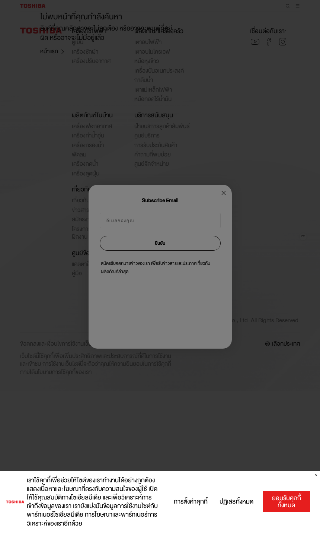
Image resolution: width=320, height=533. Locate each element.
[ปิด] (315, 476)
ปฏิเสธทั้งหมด (236, 502)
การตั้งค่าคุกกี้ (191, 502)
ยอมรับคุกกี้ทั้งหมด (286, 502)
